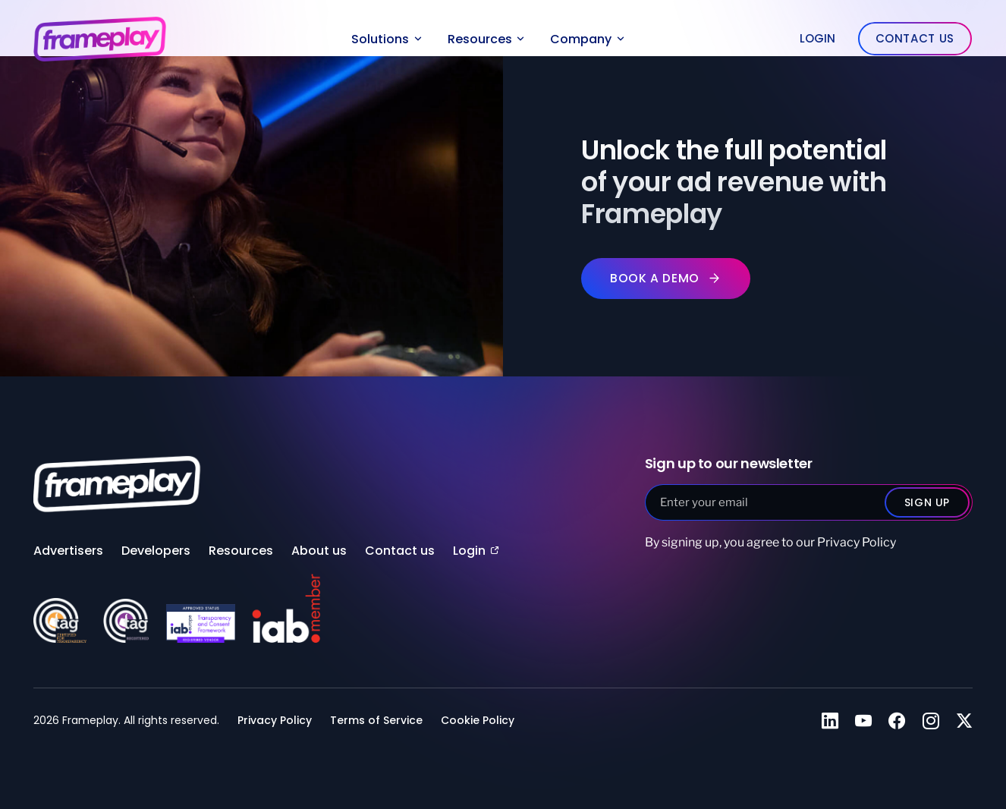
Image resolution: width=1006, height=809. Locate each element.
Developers (155, 550)
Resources (486, 39)
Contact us (400, 550)
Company (587, 39)
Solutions (386, 39)
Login (817, 38)
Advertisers (68, 550)
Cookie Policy (477, 719)
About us (319, 550)
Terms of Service (376, 719)
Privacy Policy (856, 542)
